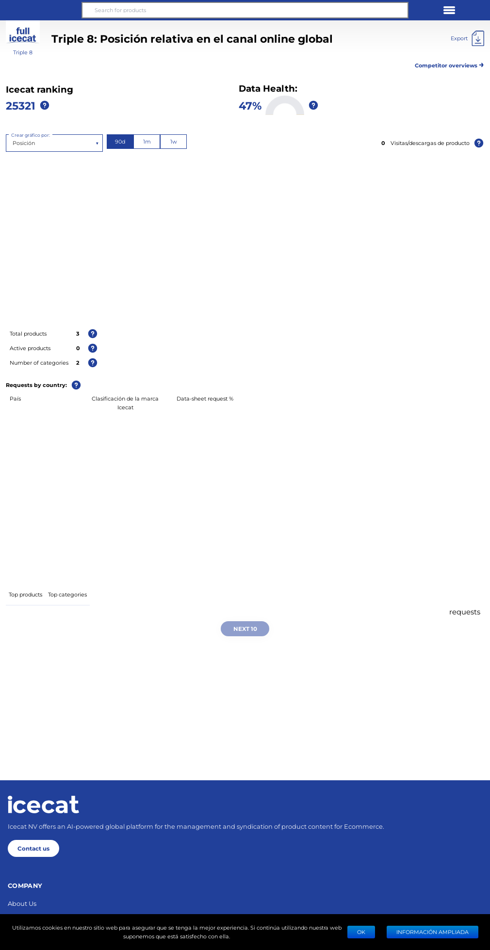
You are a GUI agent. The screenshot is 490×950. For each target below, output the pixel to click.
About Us (22, 903)
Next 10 (245, 628)
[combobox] (13, 143)
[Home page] (43, 804)
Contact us (33, 848)
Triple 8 (23, 52)
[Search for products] (245, 10)
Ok (361, 931)
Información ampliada (432, 931)
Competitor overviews (449, 63)
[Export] (467, 38)
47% (250, 105)
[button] (40, 10)
